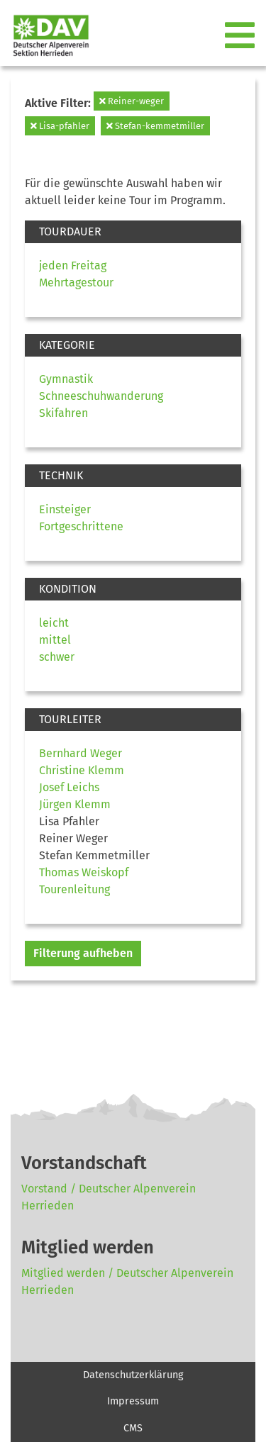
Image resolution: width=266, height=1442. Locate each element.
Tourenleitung (74, 889)
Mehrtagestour (76, 282)
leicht (54, 623)
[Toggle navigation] (241, 36)
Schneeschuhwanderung (101, 396)
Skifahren (63, 413)
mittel (55, 640)
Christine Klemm (81, 770)
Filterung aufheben (83, 953)
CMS (133, 1428)
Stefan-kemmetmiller (155, 126)
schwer (56, 657)
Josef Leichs (69, 787)
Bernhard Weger (80, 753)
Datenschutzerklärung (133, 1375)
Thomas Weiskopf (83, 872)
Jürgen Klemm (75, 804)
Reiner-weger (131, 101)
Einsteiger (65, 509)
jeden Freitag (72, 265)
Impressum (133, 1401)
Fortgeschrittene (81, 526)
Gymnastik (66, 379)
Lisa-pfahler (60, 126)
